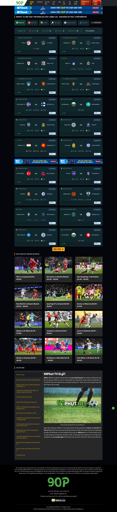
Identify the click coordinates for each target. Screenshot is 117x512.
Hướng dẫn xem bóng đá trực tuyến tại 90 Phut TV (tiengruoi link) (28, 418)
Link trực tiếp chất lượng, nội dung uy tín (26, 402)
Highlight (40, 2)
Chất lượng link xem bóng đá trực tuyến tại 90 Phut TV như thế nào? (28, 425)
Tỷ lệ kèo (53, 3)
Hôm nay (60, 31)
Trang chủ (32, 3)
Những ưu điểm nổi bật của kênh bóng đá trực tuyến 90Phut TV (28, 385)
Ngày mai (73, 31)
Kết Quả (64, 3)
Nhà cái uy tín (85, 3)
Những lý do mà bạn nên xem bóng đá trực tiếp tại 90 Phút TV (27, 431)
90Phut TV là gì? (20, 375)
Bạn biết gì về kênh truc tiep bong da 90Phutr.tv (28, 380)
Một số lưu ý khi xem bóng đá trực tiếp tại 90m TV (28, 449)
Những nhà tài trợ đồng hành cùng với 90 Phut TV (28, 443)
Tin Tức (70, 3)
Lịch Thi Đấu (47, 3)
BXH (60, 2)
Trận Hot (33, 31)
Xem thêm (58, 249)
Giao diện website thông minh (24, 397)
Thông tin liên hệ (20, 455)
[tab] (20, 22)
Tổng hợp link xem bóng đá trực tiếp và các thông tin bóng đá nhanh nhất (27, 391)
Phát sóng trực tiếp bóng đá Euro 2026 (26, 413)
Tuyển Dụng (75, 3)
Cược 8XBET (96, 3)
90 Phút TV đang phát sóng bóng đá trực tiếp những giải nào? (27, 407)
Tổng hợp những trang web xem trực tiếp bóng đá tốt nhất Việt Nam (28, 437)
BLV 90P (46, 31)
